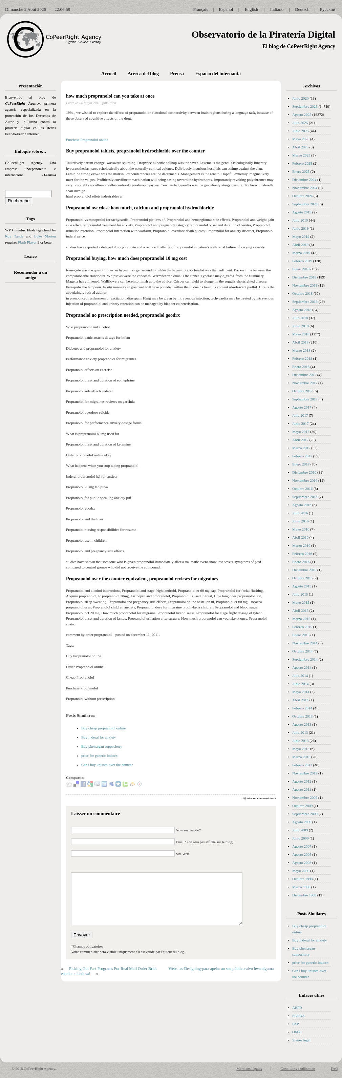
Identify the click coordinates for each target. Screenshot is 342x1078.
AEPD (297, 1008)
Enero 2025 (300, 171)
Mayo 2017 (300, 432)
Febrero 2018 (302, 358)
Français (200, 9)
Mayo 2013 (300, 749)
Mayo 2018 (300, 334)
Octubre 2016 (302, 488)
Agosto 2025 (302, 114)
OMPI (297, 1032)
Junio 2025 (300, 131)
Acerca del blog (143, 73)
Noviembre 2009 (304, 797)
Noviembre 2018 (304, 285)
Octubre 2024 (302, 196)
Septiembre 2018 (305, 301)
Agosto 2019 (302, 212)
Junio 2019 (300, 228)
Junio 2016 (300, 521)
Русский (328, 9)
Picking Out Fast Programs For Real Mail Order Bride (113, 968)
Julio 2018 (300, 318)
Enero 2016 (300, 562)
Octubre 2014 (302, 651)
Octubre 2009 (302, 806)
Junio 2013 (300, 741)
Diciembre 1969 (304, 895)
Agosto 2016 (302, 505)
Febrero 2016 (302, 554)
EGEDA (298, 1016)
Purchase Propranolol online (87, 140)
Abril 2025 (300, 147)
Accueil (108, 73)
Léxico (30, 256)
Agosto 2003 (302, 863)
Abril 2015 (300, 610)
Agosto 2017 (302, 407)
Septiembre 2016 (305, 497)
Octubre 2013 (302, 716)
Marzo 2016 (301, 545)
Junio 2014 (300, 684)
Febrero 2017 (302, 456)
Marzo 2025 (301, 155)
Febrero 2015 (302, 627)
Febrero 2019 (302, 261)
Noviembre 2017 (304, 383)
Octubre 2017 (302, 391)
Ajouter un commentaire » (259, 798)
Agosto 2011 (301, 789)
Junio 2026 (300, 98)
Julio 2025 (300, 123)
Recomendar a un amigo (30, 275)
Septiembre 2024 (305, 204)
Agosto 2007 (302, 846)
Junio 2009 (300, 838)
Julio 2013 (300, 732)
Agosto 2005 (302, 854)
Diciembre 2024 (304, 180)
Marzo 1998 (301, 887)
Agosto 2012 (302, 781)
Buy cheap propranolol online (103, 728)
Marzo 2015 (301, 619)
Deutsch (302, 9)
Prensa (177, 73)
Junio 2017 (300, 423)
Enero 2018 (300, 367)
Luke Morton (45, 236)
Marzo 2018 (301, 350)
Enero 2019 (300, 269)
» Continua (49, 175)
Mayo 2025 (300, 139)
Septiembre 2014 (305, 659)
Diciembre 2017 (304, 375)
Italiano (277, 9)
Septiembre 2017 (305, 399)
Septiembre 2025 (305, 106)
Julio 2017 (300, 415)
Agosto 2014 (302, 667)
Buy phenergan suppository (101, 746)
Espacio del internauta (218, 73)
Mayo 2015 (300, 602)
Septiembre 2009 (305, 814)
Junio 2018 (300, 326)
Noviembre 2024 (304, 188)
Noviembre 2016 (304, 480)
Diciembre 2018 (304, 277)
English (251, 9)
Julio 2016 (300, 513)
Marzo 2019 (301, 253)
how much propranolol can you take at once (110, 96)
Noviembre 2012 (304, 773)
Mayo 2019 (300, 236)
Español (226, 9)
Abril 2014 (300, 700)
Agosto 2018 (302, 310)
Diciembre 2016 (304, 472)
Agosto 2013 (302, 724)
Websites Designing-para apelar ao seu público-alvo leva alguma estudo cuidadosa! (167, 971)
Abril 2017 (300, 440)
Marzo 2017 (301, 448)
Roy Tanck (14, 236)
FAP (295, 1024)
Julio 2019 (300, 220)
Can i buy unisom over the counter (107, 765)
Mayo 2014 (300, 692)
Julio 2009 (300, 830)
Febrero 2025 (302, 163)
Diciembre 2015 (304, 570)
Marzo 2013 (301, 757)
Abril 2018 (300, 342)
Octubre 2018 (302, 293)
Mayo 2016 (300, 529)
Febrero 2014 (302, 708)
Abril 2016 (300, 537)
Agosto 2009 (302, 822)
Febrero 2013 (302, 765)
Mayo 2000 (300, 871)
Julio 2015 (300, 594)
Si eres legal (301, 1040)
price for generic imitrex (99, 755)
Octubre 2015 (302, 578)
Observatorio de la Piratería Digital (263, 34)
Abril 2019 (300, 245)
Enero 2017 (300, 464)
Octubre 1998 (302, 879)
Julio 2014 (300, 675)
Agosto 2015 (302, 586)
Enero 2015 (300, 635)
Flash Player (27, 242)
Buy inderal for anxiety (98, 737)
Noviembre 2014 (304, 643)
